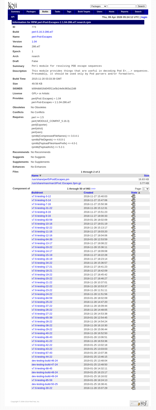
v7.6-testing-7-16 (41, 205)
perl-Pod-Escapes (42, 36)
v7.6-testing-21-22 (42, 284)
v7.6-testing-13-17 (42, 245)
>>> (93, 190)
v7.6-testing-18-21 (42, 272)
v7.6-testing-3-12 (41, 198)
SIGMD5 (17, 90)
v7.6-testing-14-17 (42, 252)
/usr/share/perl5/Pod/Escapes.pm (50, 181)
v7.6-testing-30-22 (42, 389)
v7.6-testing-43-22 (42, 350)
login (144, 17)
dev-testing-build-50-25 (45, 385)
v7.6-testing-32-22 (42, 229)
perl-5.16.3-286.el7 (42, 31)
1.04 (34, 41)
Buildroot (37, 194)
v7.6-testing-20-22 (42, 280)
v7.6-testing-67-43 (42, 354)
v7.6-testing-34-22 (42, 264)
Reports (124, 12)
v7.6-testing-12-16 (42, 237)
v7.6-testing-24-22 (42, 295)
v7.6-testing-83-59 (42, 221)
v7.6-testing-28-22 (42, 323)
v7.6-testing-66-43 (42, 338)
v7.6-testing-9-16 (41, 217)
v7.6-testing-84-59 (42, 299)
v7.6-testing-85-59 (42, 381)
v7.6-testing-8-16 (41, 213)
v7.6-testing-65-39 (42, 319)
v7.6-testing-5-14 (41, 202)
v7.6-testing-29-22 (42, 331)
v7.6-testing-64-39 (42, 241)
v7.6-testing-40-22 (42, 335)
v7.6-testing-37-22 (42, 307)
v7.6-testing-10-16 (42, 225)
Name (35, 177)
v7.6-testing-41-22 (42, 342)
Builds (45, 12)
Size (146, 177)
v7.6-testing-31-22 (42, 209)
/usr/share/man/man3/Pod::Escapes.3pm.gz (56, 184)
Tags (69, 12)
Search (138, 12)
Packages (31, 12)
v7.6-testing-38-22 (42, 327)
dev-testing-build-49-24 (45, 378)
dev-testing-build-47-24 (45, 366)
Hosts (111, 12)
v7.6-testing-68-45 (42, 370)
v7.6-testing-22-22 (42, 288)
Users (99, 12)
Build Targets (84, 12)
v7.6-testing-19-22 (42, 276)
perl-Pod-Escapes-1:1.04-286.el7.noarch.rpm (64, 22)
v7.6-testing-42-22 (42, 346)
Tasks (57, 12)
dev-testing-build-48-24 (45, 374)
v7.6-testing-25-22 (42, 303)
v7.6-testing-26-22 (42, 311)
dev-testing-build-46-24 (45, 362)
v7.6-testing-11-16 (42, 233)
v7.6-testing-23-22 (42, 291)
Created (88, 194)
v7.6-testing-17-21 (42, 268)
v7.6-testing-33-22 (42, 248)
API (12, 17)
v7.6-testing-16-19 (42, 260)
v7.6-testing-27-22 (42, 315)
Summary (15, 12)
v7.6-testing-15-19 (42, 256)
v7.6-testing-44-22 (42, 358)
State (134, 194)
